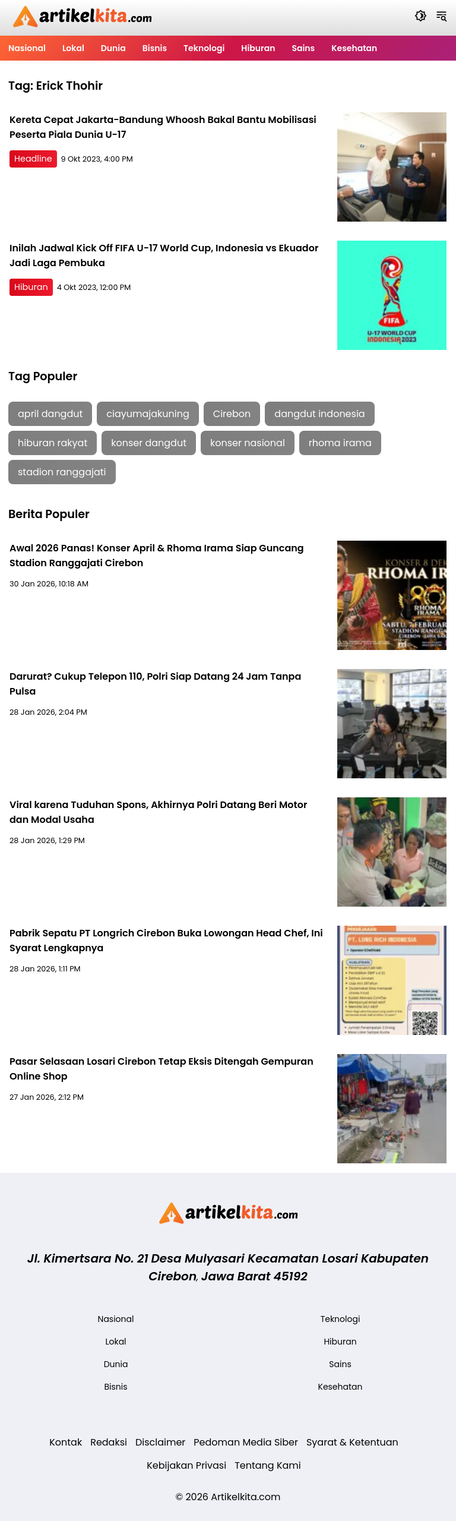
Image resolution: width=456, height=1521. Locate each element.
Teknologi (203, 48)
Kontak (65, 1442)
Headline (33, 159)
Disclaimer (160, 1442)
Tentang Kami (268, 1465)
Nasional (27, 48)
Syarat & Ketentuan (352, 1442)
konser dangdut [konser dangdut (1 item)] (148, 443)
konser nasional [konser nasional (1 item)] (247, 443)
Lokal (73, 48)
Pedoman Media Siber (246, 1442)
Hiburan (258, 48)
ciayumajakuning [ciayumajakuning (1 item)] (147, 414)
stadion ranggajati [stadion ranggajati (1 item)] (62, 472)
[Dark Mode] (420, 18)
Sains (303, 48)
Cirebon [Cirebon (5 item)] (232, 414)
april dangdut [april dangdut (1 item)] (50, 414)
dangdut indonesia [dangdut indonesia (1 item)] (319, 414)
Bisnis (154, 48)
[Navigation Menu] (441, 18)
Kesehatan (354, 48)
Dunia (113, 48)
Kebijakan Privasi (186, 1465)
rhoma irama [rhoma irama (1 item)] (340, 443)
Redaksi (108, 1442)
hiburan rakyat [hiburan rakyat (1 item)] (52, 443)
